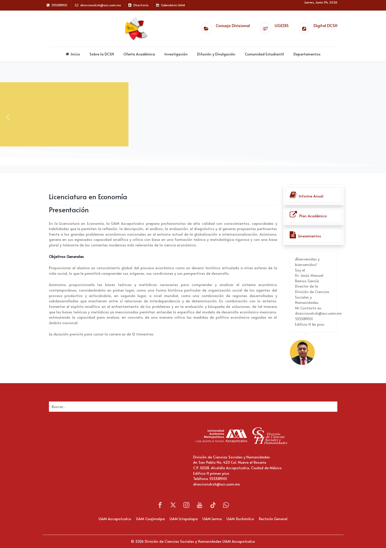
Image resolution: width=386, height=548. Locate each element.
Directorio (140, 5)
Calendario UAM (173, 5)
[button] (8, 117)
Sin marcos (99, 455)
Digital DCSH (325, 25)
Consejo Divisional (233, 25)
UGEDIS (282, 25)
